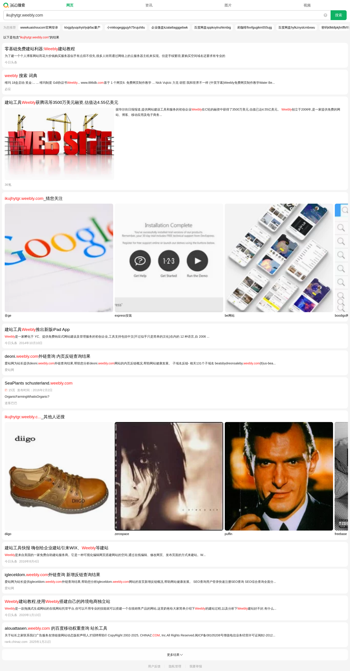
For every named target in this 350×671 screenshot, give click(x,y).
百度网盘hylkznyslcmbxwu (296, 27)
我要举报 (196, 666)
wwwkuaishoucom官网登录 (39, 27)
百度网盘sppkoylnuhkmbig (212, 27)
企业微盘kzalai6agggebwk (169, 27)
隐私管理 (175, 666)
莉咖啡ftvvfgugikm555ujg (254, 27)
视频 (307, 5)
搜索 (338, 15)
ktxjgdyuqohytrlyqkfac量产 (83, 27)
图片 (228, 5)
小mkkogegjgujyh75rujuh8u (126, 27)
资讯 (148, 5)
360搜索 (15, 5)
